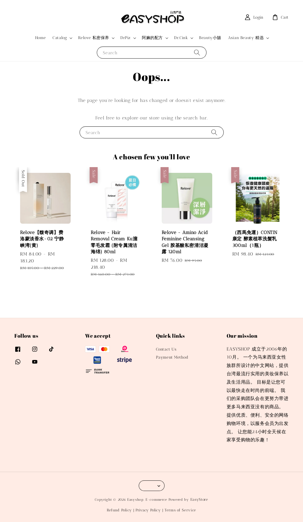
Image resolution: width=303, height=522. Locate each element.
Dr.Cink (181, 37)
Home (40, 37)
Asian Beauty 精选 (246, 37)
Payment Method (172, 357)
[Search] (197, 52)
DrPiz (125, 37)
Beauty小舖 (210, 37)
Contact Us (166, 349)
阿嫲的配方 (152, 37)
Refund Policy (119, 510)
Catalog (60, 37)
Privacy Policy (148, 510)
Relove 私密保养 (93, 37)
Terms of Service (180, 510)
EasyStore (199, 499)
